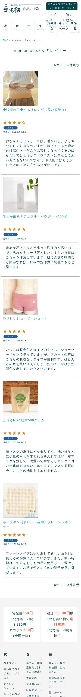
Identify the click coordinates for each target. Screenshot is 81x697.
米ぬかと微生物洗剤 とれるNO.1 (57, 667)
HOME (4, 40)
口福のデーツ (34, 689)
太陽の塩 (31, 677)
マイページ (51, 20)
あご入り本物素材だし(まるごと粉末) (34, 667)
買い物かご (68, 20)
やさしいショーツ (9, 686)
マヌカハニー (34, 683)
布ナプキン (10, 663)
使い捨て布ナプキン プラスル (12, 673)
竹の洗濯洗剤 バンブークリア (57, 682)
